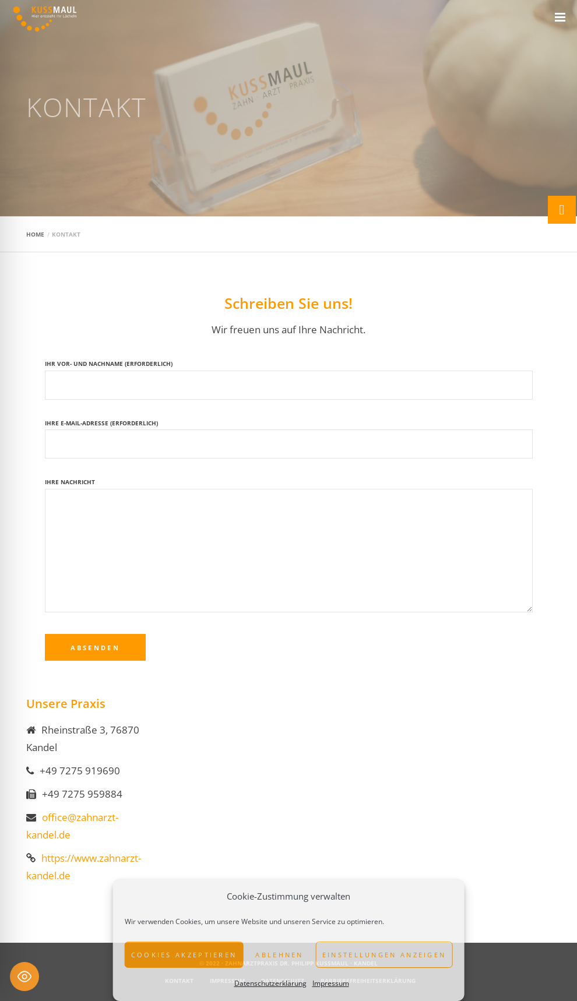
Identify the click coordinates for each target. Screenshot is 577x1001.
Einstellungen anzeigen (384, 954)
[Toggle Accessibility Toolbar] (24, 976)
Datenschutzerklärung (270, 983)
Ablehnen (279, 954)
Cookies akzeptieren (184, 954)
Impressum (330, 983)
